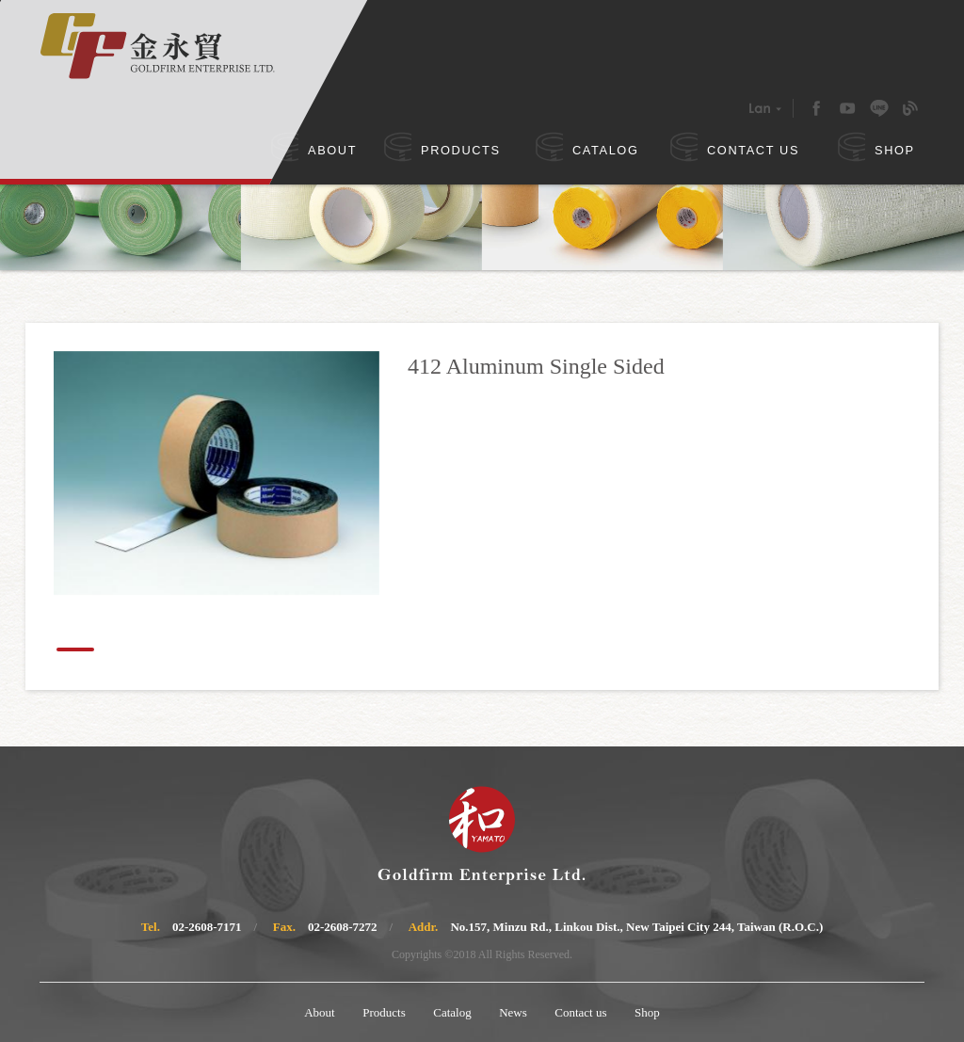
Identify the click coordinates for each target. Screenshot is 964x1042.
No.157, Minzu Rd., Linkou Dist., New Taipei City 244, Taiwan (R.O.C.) (636, 927)
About (319, 1012)
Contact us (580, 1012)
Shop (647, 1012)
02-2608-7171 (207, 927)
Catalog (452, 1012)
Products (384, 1012)
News (513, 1012)
